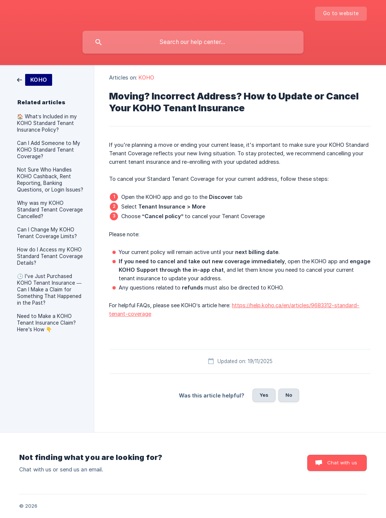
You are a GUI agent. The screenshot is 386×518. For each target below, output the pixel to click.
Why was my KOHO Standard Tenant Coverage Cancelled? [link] (50, 209)
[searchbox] (193, 42)
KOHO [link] (146, 77)
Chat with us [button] (342, 462)
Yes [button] (264, 395)
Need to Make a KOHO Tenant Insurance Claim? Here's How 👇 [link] (46, 322)
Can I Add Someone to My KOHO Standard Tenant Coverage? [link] (48, 149)
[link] (34, 79)
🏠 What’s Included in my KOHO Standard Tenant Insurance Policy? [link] (47, 123)
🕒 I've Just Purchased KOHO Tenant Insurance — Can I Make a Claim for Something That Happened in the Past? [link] (49, 289)
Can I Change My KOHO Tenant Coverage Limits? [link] (47, 233)
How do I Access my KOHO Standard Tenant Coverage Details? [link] (50, 256)
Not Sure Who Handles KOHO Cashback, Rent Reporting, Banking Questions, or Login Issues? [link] (50, 180)
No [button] (288, 395)
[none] (341, 14)
